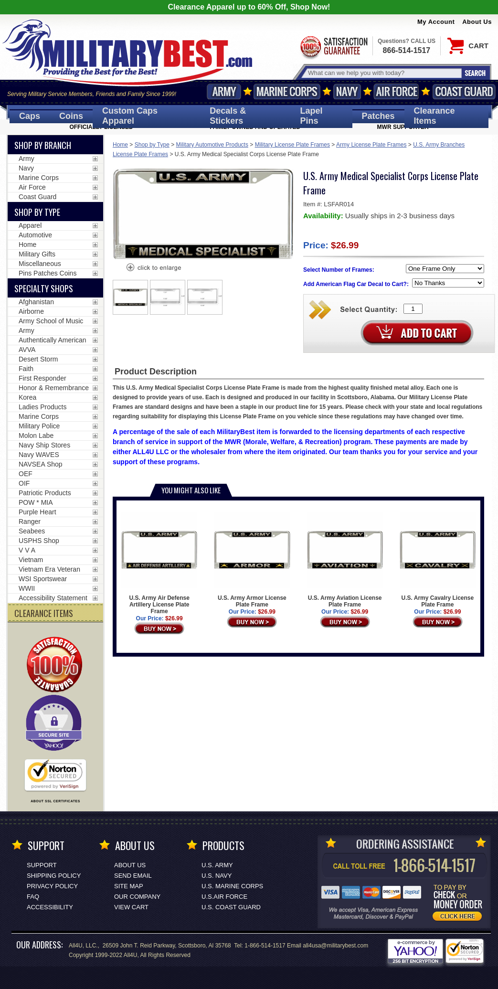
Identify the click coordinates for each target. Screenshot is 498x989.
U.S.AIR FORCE (224, 896)
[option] (130, 297)
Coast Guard (464, 91)
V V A (27, 550)
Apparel (30, 225)
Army (224, 91)
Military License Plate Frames (292, 144)
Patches (378, 116)
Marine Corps (287, 91)
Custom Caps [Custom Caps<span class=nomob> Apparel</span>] (130, 116)
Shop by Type (152, 144)
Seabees (32, 531)
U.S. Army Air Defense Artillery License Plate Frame (159, 563)
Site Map (128, 886)
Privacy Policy (52, 886)
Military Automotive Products (212, 144)
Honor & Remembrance (54, 388)
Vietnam (31, 560)
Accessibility (50, 907)
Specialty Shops (43, 288)
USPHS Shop (39, 540)
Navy (347, 91)
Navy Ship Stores (44, 445)
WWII (27, 588)
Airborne (31, 311)
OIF (24, 483)
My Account (436, 21)
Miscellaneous (40, 263)
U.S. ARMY (217, 865)
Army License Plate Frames (371, 144)
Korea (27, 397)
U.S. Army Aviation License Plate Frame (345, 560)
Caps (29, 116)
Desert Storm (38, 359)
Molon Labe (36, 435)
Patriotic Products (45, 493)
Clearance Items (434, 116)
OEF (25, 474)
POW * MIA (36, 502)
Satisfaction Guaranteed (333, 46)
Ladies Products (42, 407)
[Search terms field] (383, 73)
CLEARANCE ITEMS (43, 613)
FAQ (33, 896)
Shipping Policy (54, 875)
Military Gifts (37, 254)
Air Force (396, 91)
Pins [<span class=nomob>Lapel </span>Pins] (311, 116)
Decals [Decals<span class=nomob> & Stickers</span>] (228, 116)
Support (42, 865)
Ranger (30, 521)
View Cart (131, 907)
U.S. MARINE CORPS (232, 886)
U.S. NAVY (216, 875)
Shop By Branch (42, 145)
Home (120, 144)
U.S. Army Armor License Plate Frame (252, 560)
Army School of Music (51, 321)
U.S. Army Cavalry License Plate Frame (438, 560)
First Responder (42, 378)
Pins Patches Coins (47, 273)
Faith (26, 368)
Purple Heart (37, 512)
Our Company (137, 896)
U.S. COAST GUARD (231, 907)
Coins (71, 116)
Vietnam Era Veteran (49, 569)
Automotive (35, 235)
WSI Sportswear (43, 579)
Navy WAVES (39, 454)
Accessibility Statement (53, 598)
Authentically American (52, 340)
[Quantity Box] (413, 309)
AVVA (27, 349)
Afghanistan (36, 302)
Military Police (39, 426)
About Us (477, 21)
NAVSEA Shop (41, 464)
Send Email (133, 875)
